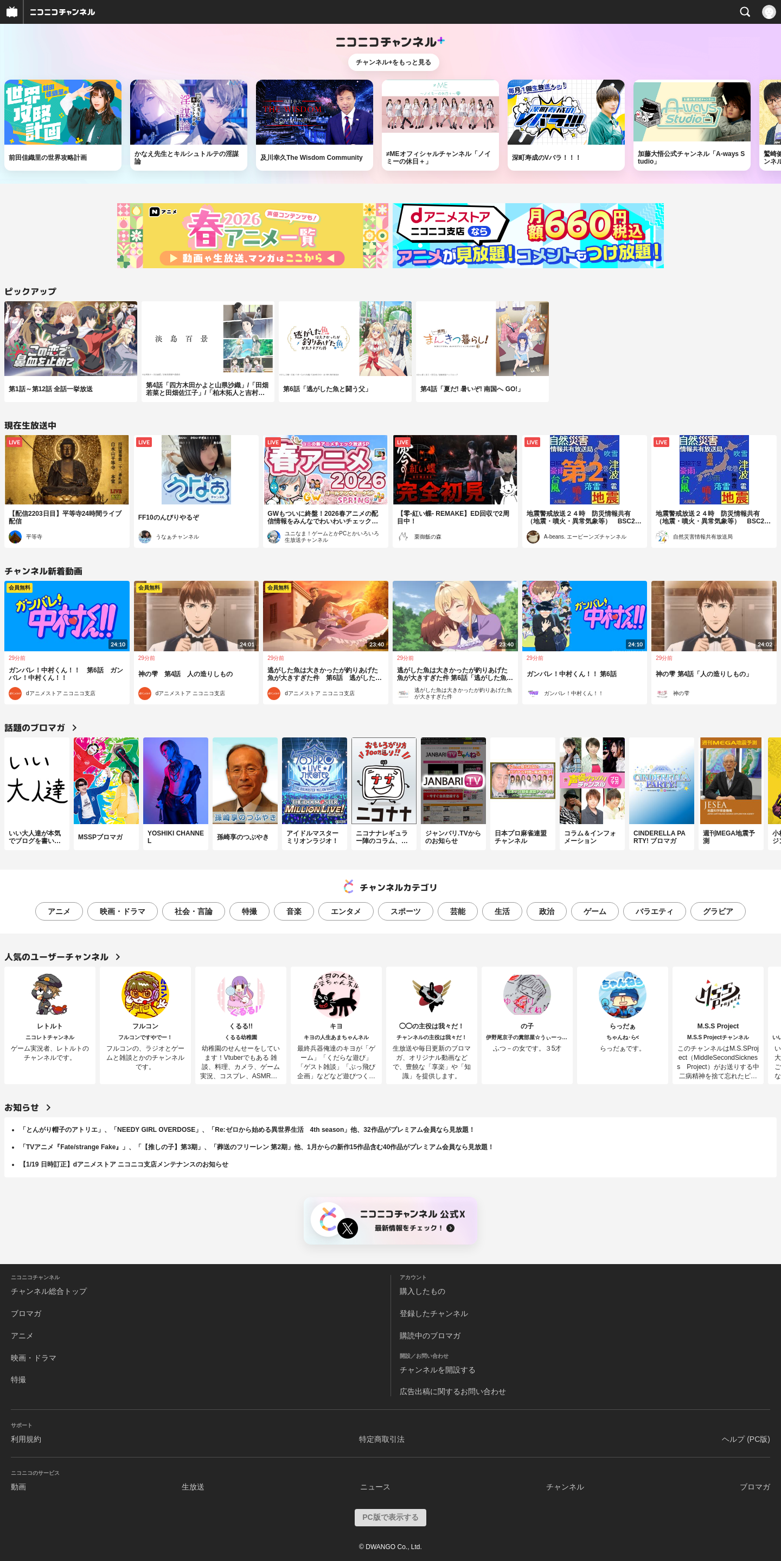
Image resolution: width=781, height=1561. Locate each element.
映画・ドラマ (122, 911)
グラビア (718, 911)
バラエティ (655, 911)
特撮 (249, 911)
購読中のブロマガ (430, 1335)
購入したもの (422, 1291)
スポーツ (405, 911)
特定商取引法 (382, 1439)
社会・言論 (194, 911)
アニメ (59, 911)
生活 (502, 911)
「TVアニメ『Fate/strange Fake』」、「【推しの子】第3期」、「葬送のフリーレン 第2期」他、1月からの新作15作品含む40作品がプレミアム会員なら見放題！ (257, 1147)
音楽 (294, 911)
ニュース (375, 1486)
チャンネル (565, 1486)
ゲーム (595, 911)
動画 (18, 1486)
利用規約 (26, 1439)
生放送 (193, 1486)
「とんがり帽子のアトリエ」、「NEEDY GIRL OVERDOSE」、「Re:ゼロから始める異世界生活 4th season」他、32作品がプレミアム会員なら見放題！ (247, 1129)
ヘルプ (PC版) (746, 1439)
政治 (546, 911)
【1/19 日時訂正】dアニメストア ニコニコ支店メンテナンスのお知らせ (124, 1164)
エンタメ (346, 911)
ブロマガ (26, 1313)
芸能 (457, 911)
